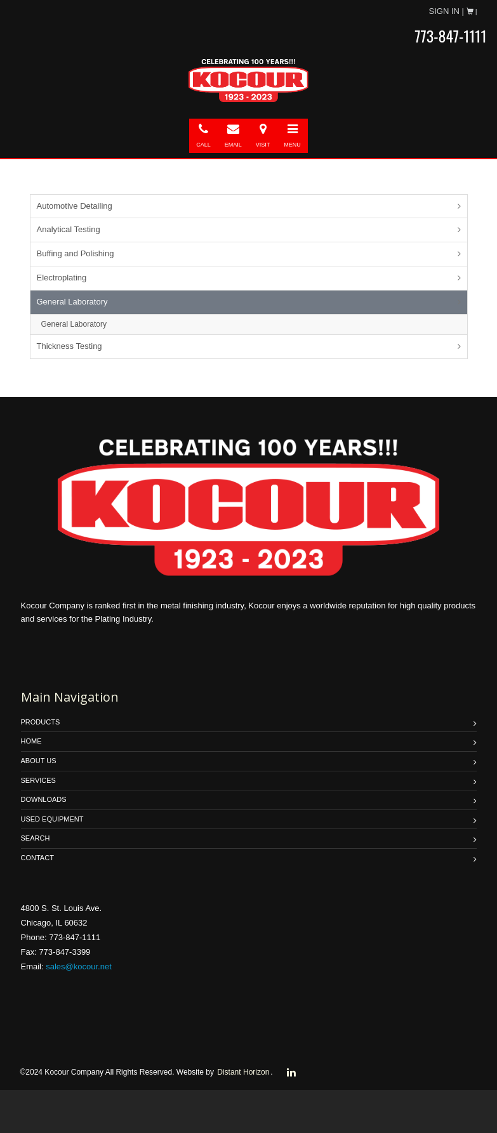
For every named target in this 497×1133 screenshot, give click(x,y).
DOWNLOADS (44, 799)
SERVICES (38, 780)
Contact (37, 857)
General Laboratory (72, 301)
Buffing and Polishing (75, 253)
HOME (31, 741)
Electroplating (62, 277)
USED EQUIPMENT (52, 819)
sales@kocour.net (79, 966)
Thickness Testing (69, 346)
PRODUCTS (40, 722)
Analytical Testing (68, 229)
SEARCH (35, 838)
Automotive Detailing (74, 206)
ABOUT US (38, 760)
